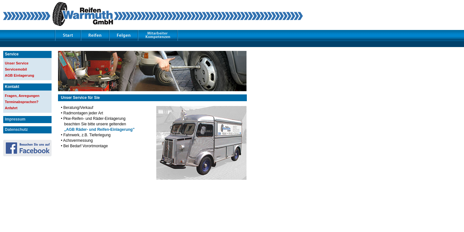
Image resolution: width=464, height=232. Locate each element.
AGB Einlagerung (19, 75)
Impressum (15, 119)
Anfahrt (11, 108)
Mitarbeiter (158, 35)
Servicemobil (16, 69)
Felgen (123, 35)
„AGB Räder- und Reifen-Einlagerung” (99, 129)
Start (68, 35)
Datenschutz (16, 129)
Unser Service (16, 63)
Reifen (95, 35)
